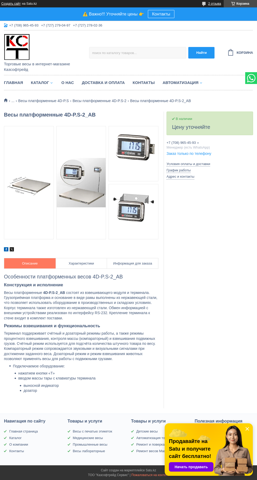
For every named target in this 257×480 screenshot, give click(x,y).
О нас (67, 83)
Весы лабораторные (89, 451)
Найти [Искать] (201, 53)
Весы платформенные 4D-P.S (43, 101)
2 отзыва (214, 4)
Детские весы (147, 431)
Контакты (161, 14)
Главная (13, 83)
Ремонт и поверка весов (155, 444)
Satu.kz (151, 470)
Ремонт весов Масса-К (154, 451)
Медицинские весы (88, 438)
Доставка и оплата (103, 83)
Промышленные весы (90, 444)
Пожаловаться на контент (150, 475)
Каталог (40, 83)
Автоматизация (181, 83)
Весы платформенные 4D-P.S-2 (99, 101)
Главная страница (23, 431)
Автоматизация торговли (155, 438)
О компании (18, 444)
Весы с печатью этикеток (92, 431)
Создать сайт (11, 4)
